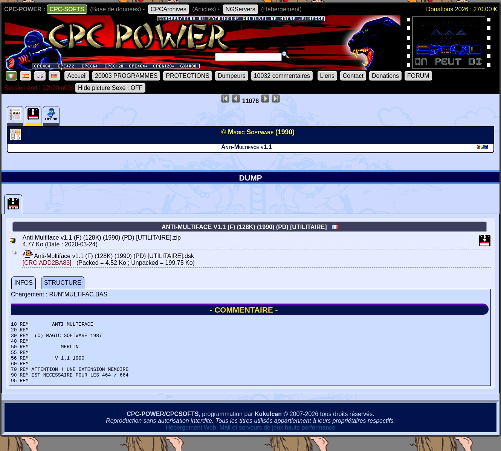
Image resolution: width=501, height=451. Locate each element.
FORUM (418, 76)
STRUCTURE (62, 282)
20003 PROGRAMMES (126, 76)
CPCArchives (168, 9)
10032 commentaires (282, 76)
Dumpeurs (232, 76)
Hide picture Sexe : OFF (110, 88)
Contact (353, 76)
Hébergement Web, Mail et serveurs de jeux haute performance (251, 440)
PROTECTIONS (187, 76)
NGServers (240, 9)
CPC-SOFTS (66, 9)
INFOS (23, 282)
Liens (327, 76)
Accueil (77, 76)
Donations (385, 76)
